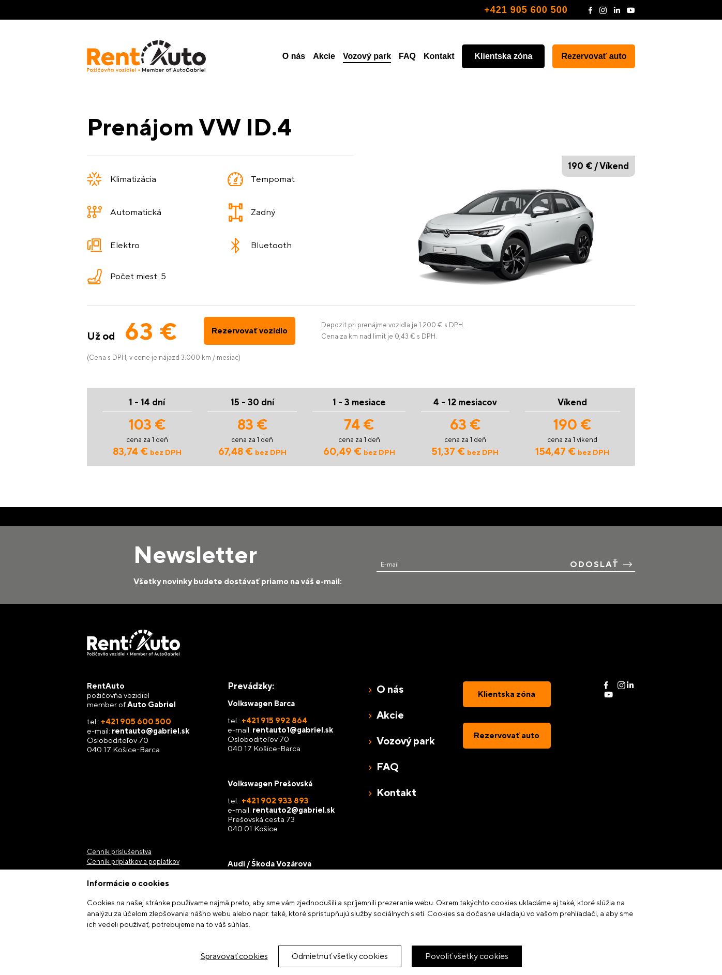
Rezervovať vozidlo (250, 331)
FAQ (407, 56)
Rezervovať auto (594, 56)
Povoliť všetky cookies (466, 956)
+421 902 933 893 (275, 800)
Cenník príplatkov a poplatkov (133, 861)
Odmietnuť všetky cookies (340, 956)
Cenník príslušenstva (119, 852)
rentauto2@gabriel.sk (293, 809)
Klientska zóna (503, 56)
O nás (293, 56)
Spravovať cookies (234, 956)
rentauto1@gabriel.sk (292, 729)
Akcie (324, 56)
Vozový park (367, 56)
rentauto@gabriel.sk (150, 730)
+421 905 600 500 (526, 10)
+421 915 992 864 (274, 720)
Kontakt (439, 56)
